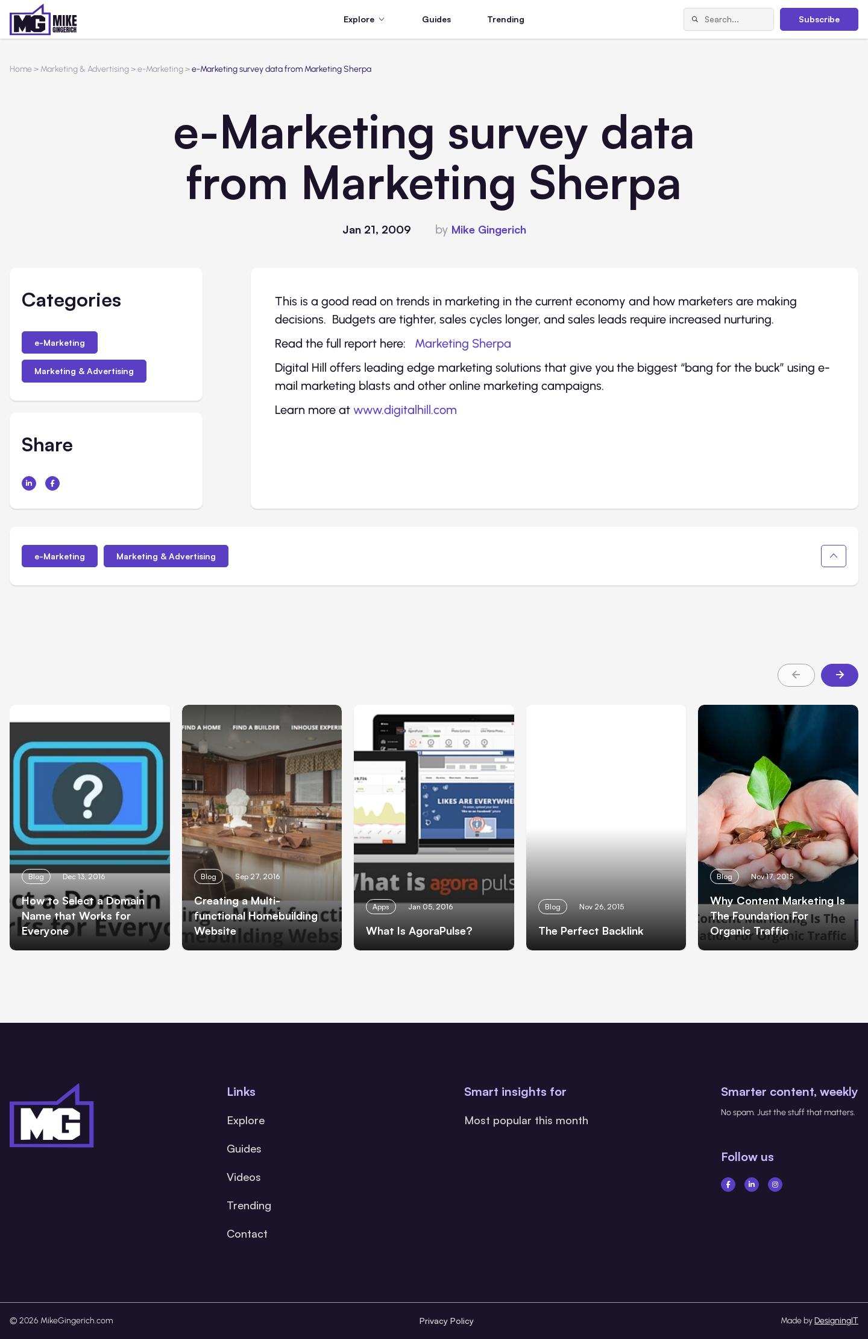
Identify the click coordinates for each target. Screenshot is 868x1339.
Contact (247, 1233)
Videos (244, 1176)
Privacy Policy (447, 1320)
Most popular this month (526, 1120)
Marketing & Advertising (84, 371)
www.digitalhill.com (405, 409)
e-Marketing (59, 342)
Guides (436, 19)
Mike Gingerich (488, 229)
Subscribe (819, 19)
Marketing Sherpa (463, 343)
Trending (505, 19)
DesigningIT (836, 1320)
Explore (246, 1120)
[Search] (694, 19)
